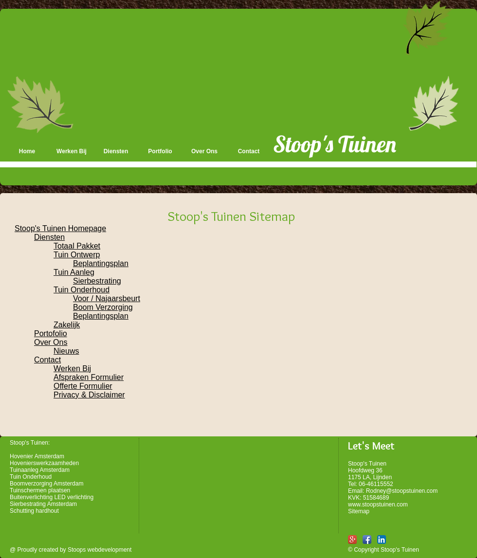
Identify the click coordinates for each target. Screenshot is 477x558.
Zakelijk (67, 325)
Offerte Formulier (83, 386)
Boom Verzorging (103, 307)
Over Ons (50, 342)
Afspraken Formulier (89, 377)
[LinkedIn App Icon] (381, 539)
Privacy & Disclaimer (89, 395)
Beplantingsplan (100, 263)
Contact (47, 360)
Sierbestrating (97, 281)
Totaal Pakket (77, 246)
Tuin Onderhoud (82, 290)
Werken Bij (72, 368)
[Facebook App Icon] (367, 539)
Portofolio (50, 333)
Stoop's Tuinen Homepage (60, 228)
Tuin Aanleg (74, 272)
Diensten (49, 237)
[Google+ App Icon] (352, 539)
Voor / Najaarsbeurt (106, 298)
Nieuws (66, 351)
